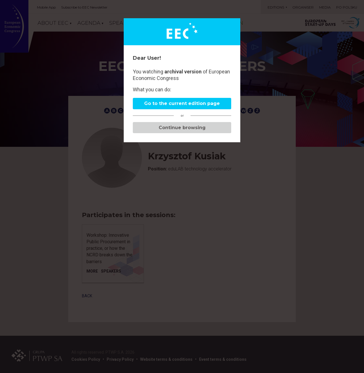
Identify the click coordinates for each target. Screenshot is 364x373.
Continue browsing (182, 127)
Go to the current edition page (182, 103)
